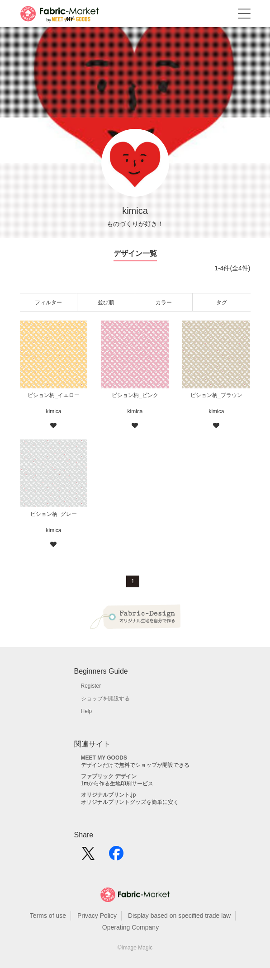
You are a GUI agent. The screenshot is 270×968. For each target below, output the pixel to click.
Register (91, 686)
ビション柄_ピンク (135, 395)
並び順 (106, 302)
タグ (221, 302)
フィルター (48, 302)
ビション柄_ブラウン (216, 395)
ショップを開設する (105, 698)
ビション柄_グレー (53, 514)
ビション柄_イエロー (54, 395)
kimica (53, 411)
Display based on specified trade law (179, 915)
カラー (164, 302)
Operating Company (130, 927)
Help (86, 711)
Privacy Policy (97, 915)
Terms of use (48, 915)
